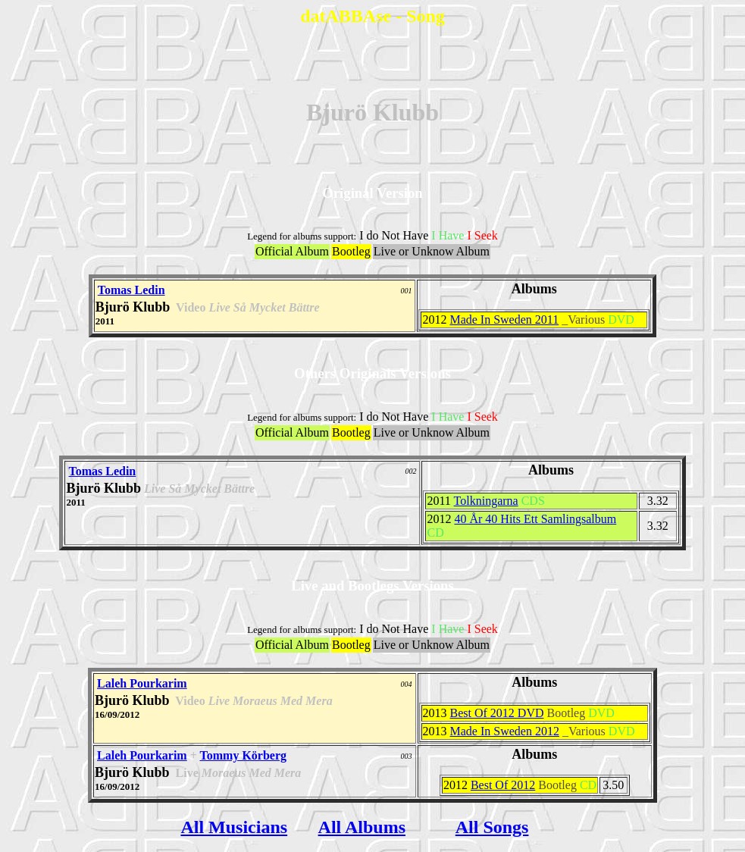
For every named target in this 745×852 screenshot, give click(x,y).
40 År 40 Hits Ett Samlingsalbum (535, 518)
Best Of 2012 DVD (497, 712)
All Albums (361, 827)
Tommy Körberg (243, 755)
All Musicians (233, 827)
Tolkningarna (486, 500)
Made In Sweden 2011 (504, 319)
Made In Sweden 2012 (504, 731)
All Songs (492, 827)
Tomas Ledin (131, 289)
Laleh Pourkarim (142, 683)
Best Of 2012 (503, 784)
